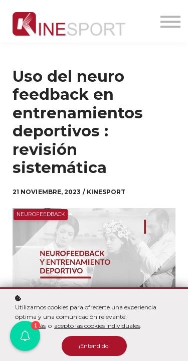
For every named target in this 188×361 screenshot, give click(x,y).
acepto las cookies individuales (97, 325)
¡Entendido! (94, 345)
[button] (25, 336)
